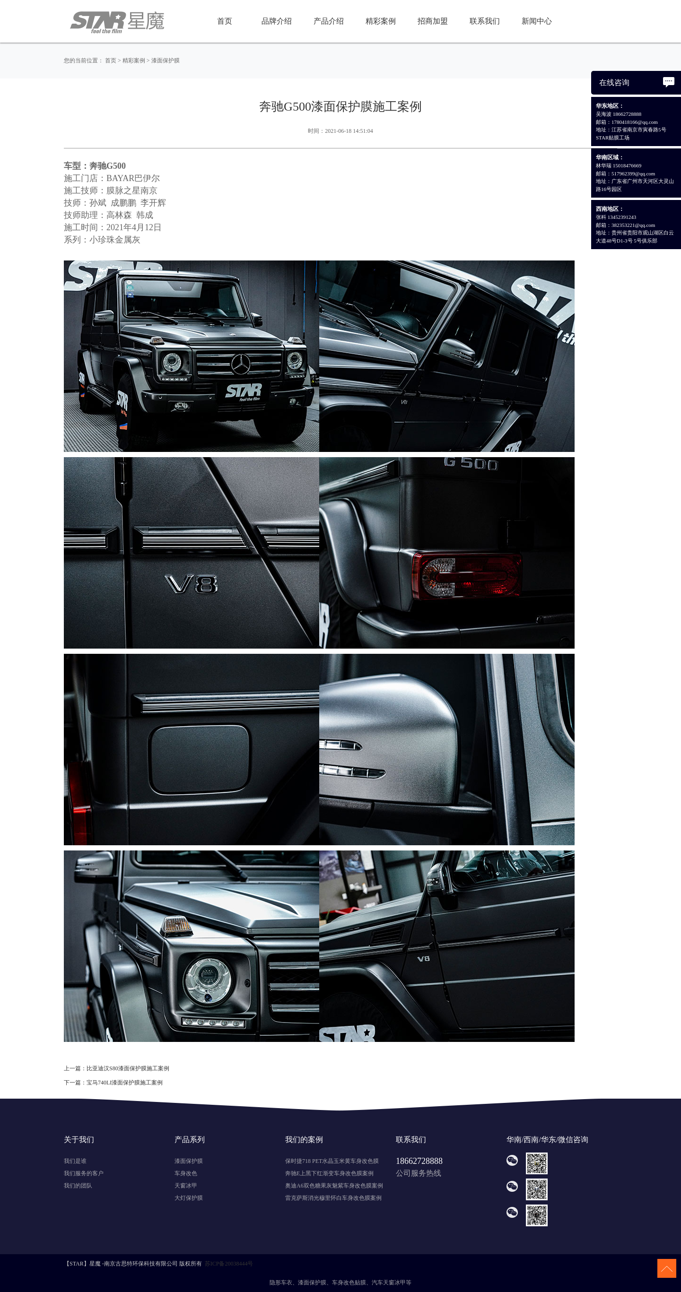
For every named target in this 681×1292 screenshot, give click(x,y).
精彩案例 (381, 21)
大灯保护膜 (189, 1198)
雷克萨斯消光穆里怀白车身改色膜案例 (333, 1198)
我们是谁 (75, 1161)
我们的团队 (78, 1185)
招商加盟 (433, 21)
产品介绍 (329, 21)
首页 (224, 21)
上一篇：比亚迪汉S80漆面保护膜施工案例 (116, 1068)
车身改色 (186, 1173)
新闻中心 (537, 21)
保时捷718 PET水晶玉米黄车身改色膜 (332, 1161)
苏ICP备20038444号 (229, 1263)
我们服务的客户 (84, 1173)
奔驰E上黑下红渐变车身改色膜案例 (329, 1173)
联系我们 (485, 21)
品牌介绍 (277, 21)
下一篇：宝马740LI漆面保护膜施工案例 (113, 1082)
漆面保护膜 (165, 60)
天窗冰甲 (186, 1185)
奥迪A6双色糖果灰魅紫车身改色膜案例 (334, 1185)
